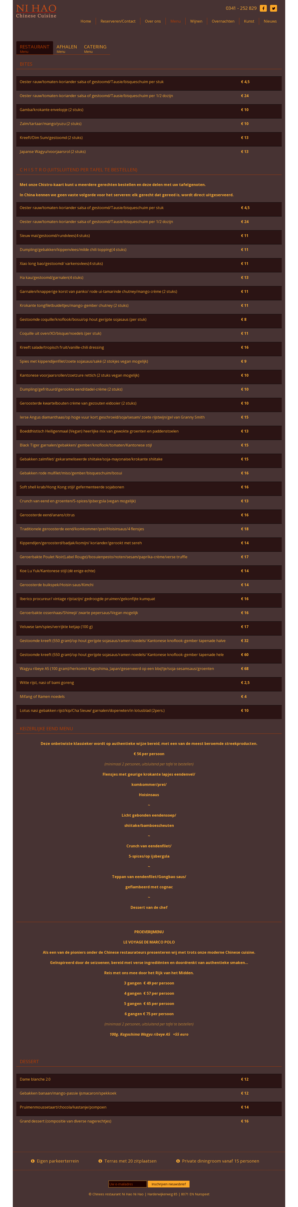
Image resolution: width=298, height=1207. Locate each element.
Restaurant (35, 49)
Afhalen (67, 49)
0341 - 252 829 (241, 8)
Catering (95, 49)
